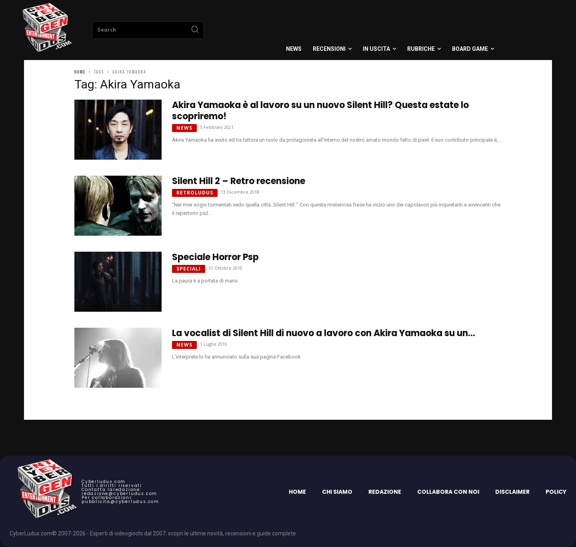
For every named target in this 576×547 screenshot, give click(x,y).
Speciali (188, 268)
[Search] (195, 30)
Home (80, 72)
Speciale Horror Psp (215, 257)
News (184, 127)
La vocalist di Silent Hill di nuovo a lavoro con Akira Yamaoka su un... (323, 333)
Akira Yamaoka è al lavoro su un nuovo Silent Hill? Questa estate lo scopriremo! (320, 110)
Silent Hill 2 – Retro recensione (238, 181)
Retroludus (194, 192)
